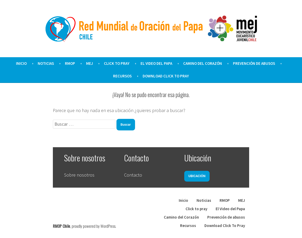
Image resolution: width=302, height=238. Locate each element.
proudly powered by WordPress (93, 226)
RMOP (70, 63)
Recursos (122, 75)
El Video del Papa (156, 63)
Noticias (46, 63)
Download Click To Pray (166, 75)
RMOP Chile (61, 226)
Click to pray (117, 63)
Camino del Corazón (202, 63)
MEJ (89, 63)
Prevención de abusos (254, 63)
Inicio (21, 63)
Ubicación (196, 176)
